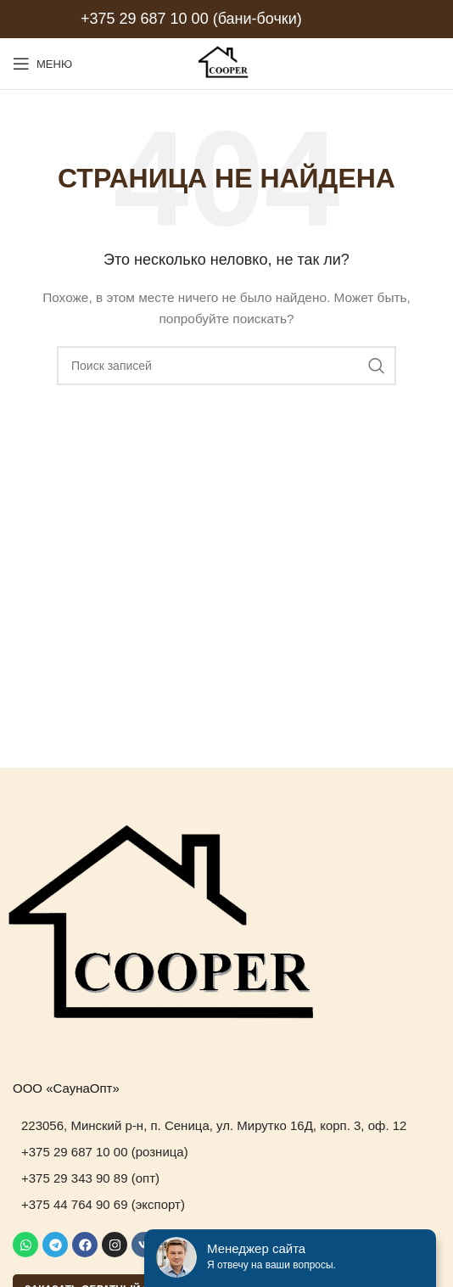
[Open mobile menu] (42, 64)
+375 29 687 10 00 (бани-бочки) (191, 18)
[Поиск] (226, 365)
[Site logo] (226, 63)
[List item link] (226, 1126)
